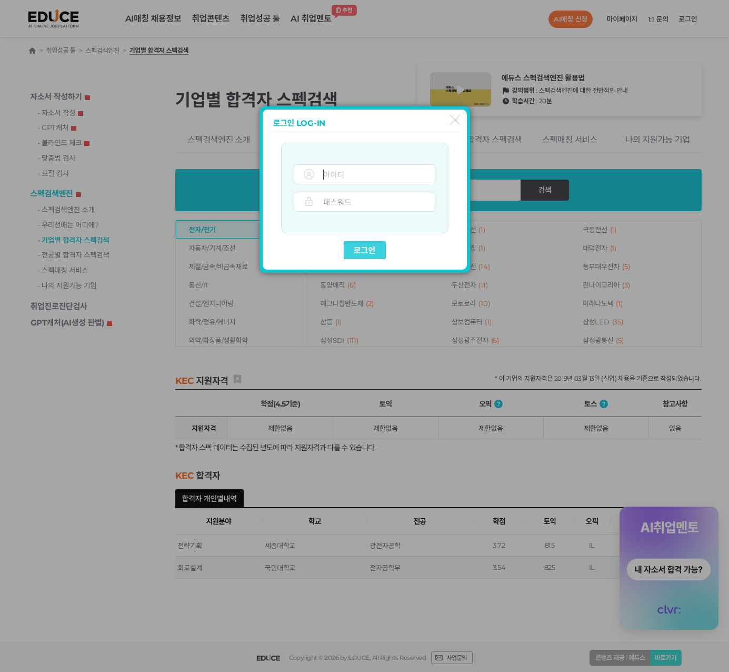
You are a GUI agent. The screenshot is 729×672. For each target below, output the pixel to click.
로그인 (364, 250)
